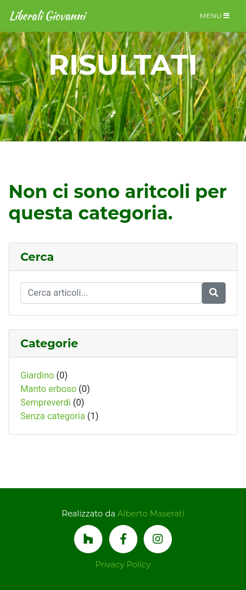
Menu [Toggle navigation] (215, 15)
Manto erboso (48, 389)
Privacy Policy (123, 564)
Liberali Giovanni (47, 15)
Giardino (37, 375)
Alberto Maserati (151, 514)
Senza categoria (52, 416)
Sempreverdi (45, 402)
